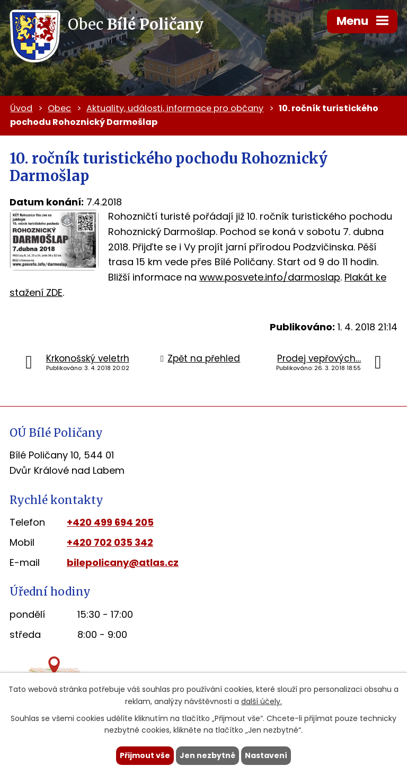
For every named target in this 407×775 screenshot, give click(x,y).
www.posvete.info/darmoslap (269, 277)
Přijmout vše (145, 755)
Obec (59, 108)
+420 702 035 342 (110, 542)
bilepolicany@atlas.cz (123, 562)
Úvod (21, 108)
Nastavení (266, 755)
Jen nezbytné (207, 755)
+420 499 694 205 (110, 522)
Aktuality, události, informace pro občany (174, 108)
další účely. (261, 701)
